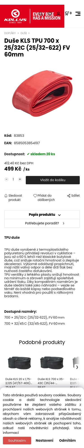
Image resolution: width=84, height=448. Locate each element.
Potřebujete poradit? (42, 223)
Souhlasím (17, 440)
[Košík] (68, 13)
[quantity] (13, 179)
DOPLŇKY (10, 33)
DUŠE (23, 33)
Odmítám (67, 440)
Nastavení (44, 440)
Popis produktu (42, 214)
